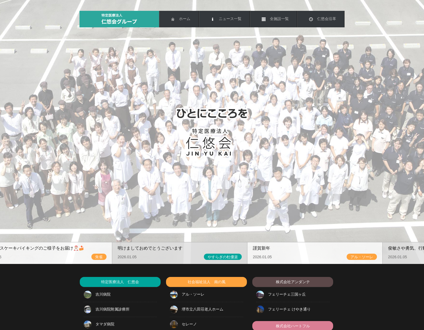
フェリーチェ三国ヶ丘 (281, 294)
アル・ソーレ (187, 294)
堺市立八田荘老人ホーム (196, 309)
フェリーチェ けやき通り (283, 309)
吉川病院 (97, 294)
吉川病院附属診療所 (107, 309)
